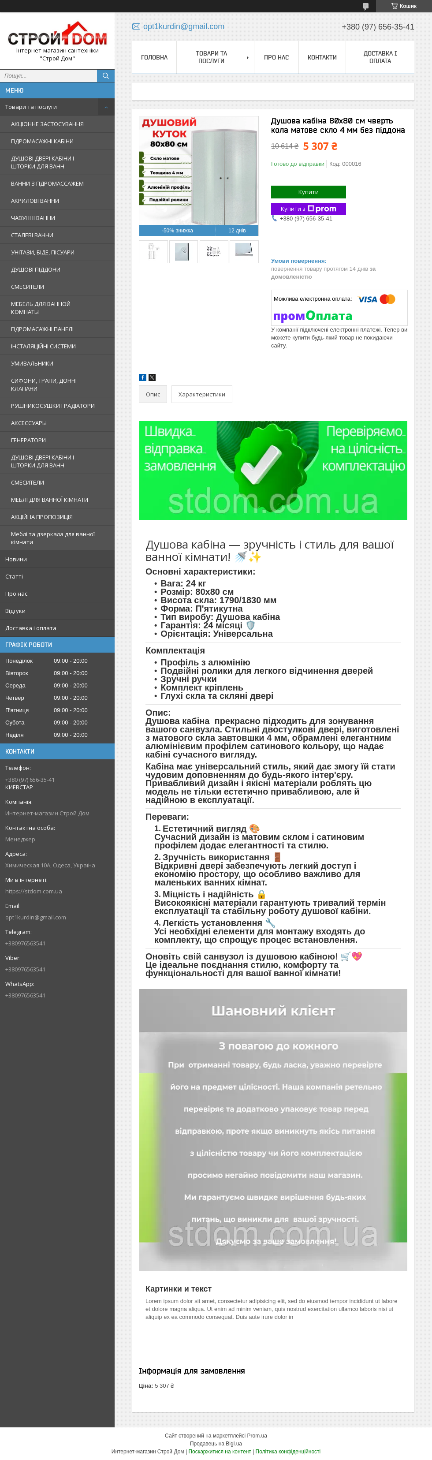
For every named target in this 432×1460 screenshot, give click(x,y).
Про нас (16, 593)
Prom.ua (257, 1436)
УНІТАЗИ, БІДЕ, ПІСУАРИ (42, 252)
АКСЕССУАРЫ (29, 423)
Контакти (322, 57)
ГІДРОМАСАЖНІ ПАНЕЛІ (42, 329)
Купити (308, 192)
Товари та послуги (31, 107)
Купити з (308, 209)
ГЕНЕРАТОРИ (28, 440)
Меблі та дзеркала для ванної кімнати (53, 538)
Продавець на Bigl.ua (216, 1444)
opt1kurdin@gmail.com (35, 917)
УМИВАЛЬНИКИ (32, 363)
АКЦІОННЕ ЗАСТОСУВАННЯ (47, 124)
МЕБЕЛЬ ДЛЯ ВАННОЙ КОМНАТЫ (41, 308)
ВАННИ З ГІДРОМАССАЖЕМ (47, 183)
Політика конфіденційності (288, 1452)
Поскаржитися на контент (219, 1452)
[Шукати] (106, 75)
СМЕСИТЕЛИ (27, 287)
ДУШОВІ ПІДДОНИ (35, 269)
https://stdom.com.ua (33, 891)
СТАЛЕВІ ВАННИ (32, 235)
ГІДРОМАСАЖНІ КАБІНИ (42, 141)
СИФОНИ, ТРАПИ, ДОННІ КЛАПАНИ (44, 384)
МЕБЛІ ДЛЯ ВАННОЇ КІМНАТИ (49, 500)
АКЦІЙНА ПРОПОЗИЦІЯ (42, 517)
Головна (154, 57)
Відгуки (15, 611)
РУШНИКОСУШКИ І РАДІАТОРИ (53, 406)
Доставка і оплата (30, 628)
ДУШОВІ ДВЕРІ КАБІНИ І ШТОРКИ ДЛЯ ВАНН (42, 162)
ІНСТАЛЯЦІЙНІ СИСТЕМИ (43, 346)
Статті (14, 576)
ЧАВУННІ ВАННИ (33, 218)
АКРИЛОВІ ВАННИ (35, 201)
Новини (16, 559)
